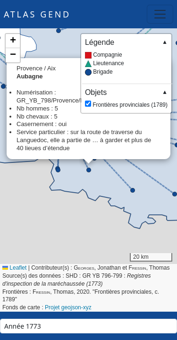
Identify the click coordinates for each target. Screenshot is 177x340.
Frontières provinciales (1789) (126, 98)
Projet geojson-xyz (68, 307)
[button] (88, 170)
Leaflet (14, 267)
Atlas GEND (37, 14)
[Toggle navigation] (160, 14)
